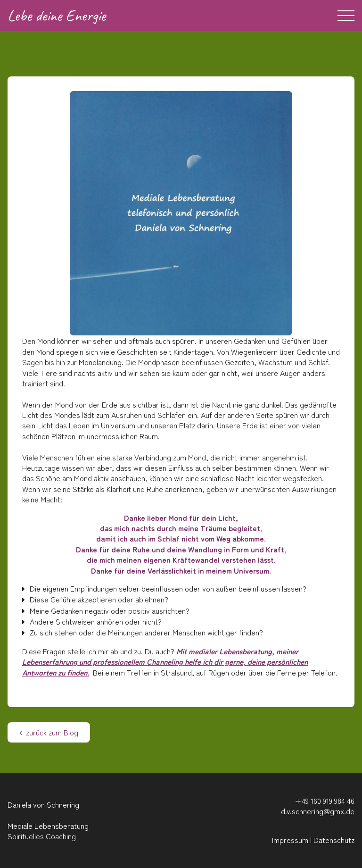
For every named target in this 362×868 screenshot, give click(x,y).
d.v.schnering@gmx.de (317, 811)
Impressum (290, 839)
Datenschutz (333, 839)
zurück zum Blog (48, 732)
